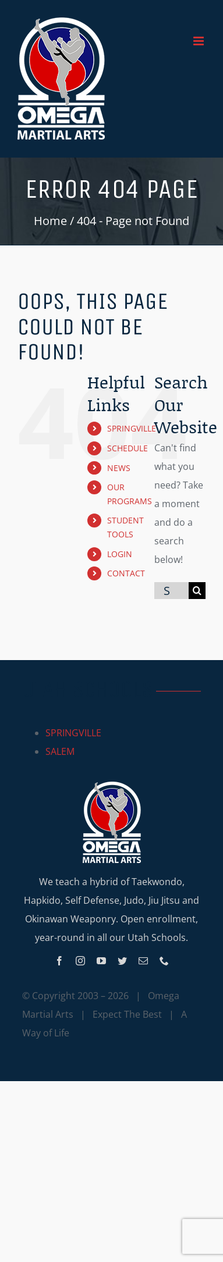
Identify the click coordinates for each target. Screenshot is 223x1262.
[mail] (143, 960)
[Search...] (171, 590)
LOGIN (119, 553)
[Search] (197, 590)
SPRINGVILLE (131, 428)
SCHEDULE (127, 448)
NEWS (118, 467)
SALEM (60, 751)
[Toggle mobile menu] (199, 41)
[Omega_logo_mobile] (112, 786)
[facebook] (59, 960)
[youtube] (101, 960)
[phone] (164, 960)
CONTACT (126, 573)
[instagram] (80, 960)
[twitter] (122, 960)
